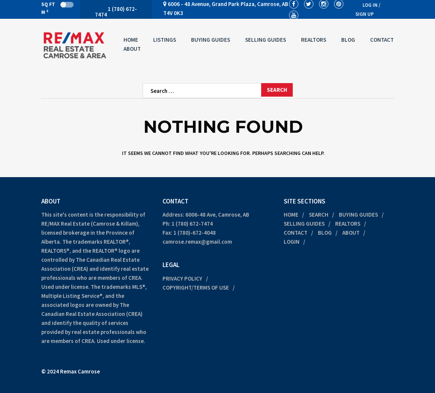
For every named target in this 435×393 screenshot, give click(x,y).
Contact (382, 39)
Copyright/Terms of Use (196, 287)
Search (318, 214)
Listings (164, 39)
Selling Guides (265, 39)
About (132, 48)
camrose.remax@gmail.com (197, 241)
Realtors (313, 39)
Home (130, 39)
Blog (348, 39)
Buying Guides (210, 39)
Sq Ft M (57, 8)
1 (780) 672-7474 (192, 223)
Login (292, 241)
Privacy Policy (182, 278)
